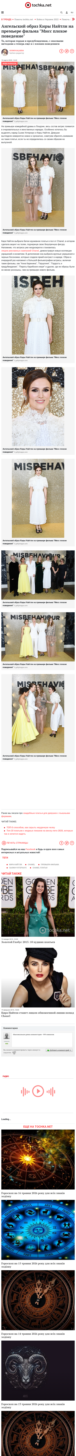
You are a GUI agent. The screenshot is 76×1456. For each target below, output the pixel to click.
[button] (66, 12)
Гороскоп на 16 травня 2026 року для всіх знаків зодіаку (33, 1194)
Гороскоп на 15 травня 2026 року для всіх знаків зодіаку (33, 1265)
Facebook (31, 849)
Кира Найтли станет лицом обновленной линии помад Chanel (37, 1014)
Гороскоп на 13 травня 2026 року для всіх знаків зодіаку (33, 1405)
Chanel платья (40, 868)
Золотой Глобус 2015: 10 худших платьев (28, 942)
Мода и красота (9, 63)
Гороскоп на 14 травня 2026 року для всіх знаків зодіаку (33, 1335)
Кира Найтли (15, 864)
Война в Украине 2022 (48, 19)
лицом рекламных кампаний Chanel (20, 251)
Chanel (31, 864)
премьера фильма (50, 864)
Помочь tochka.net (23, 19)
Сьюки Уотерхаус (18, 868)
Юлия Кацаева (17, 50)
